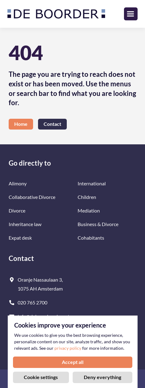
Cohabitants (91, 238)
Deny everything (102, 377)
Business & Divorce (98, 224)
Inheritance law (25, 224)
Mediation (89, 210)
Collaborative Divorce (32, 197)
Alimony (18, 183)
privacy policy (67, 348)
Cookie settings (41, 377)
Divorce (17, 210)
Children (87, 197)
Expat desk (20, 238)
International (92, 183)
